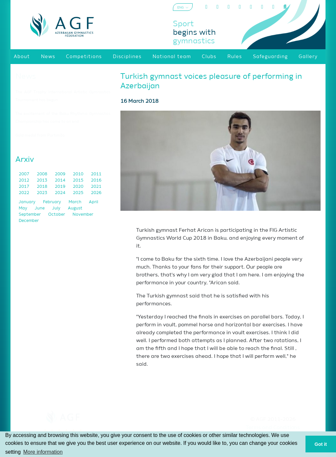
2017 (24, 187)
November (83, 214)
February (52, 202)
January (27, 202)
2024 (60, 193)
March (75, 202)
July (56, 208)
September (30, 214)
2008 (42, 174)
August (75, 208)
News (25, 76)
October (57, 214)
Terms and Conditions (273, 427)
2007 (24, 174)
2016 (96, 180)
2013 (42, 180)
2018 (42, 187)
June (40, 208)
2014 (60, 180)
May (23, 208)
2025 (78, 193)
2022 (24, 193)
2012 (24, 180)
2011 (96, 174)
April (93, 202)
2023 (42, 193)
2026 (96, 193)
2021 (96, 187)
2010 (78, 174)
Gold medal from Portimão (40, 136)
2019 (60, 187)
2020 (78, 187)
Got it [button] (321, 444)
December (29, 221)
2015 (78, 180)
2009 (60, 174)
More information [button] (43, 452)
